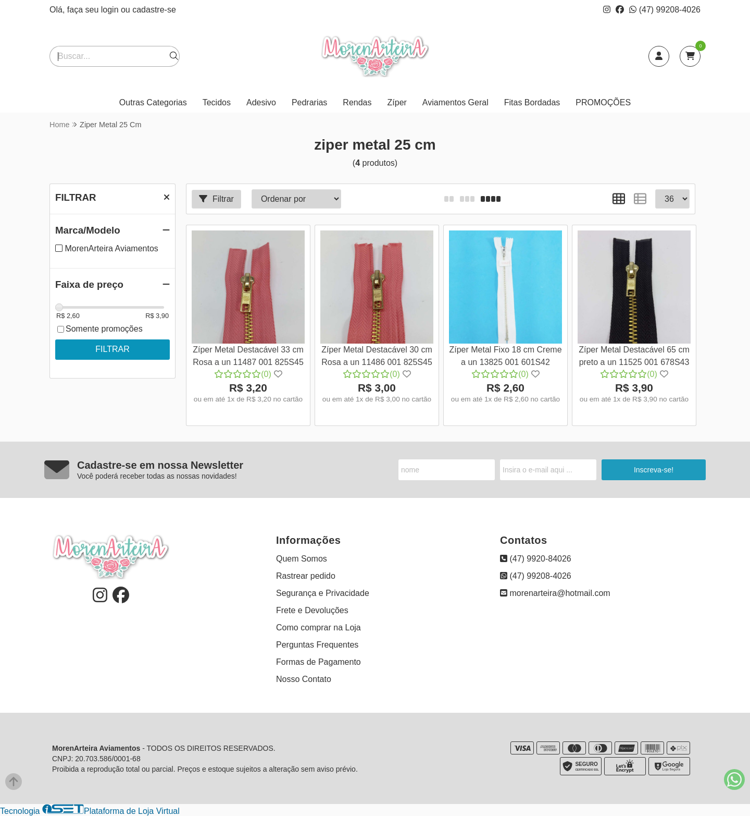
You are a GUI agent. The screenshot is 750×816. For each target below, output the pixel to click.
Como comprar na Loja (318, 627)
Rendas (357, 102)
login (111, 9)
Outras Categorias (153, 102)
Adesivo (261, 102)
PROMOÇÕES (603, 102)
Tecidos (217, 102)
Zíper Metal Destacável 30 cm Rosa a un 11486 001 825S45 (376, 356)
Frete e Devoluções (312, 610)
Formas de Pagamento (318, 661)
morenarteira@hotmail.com (555, 593)
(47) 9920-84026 (535, 558)
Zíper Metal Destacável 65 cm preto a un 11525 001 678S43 (634, 356)
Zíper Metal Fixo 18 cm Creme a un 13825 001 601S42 (505, 356)
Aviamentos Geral (455, 102)
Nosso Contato (303, 679)
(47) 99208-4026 (665, 9)
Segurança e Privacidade (322, 593)
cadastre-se (154, 9)
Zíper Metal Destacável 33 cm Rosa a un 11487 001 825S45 (248, 356)
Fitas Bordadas (532, 102)
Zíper (397, 102)
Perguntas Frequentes (317, 644)
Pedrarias (309, 102)
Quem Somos (301, 558)
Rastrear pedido (305, 575)
